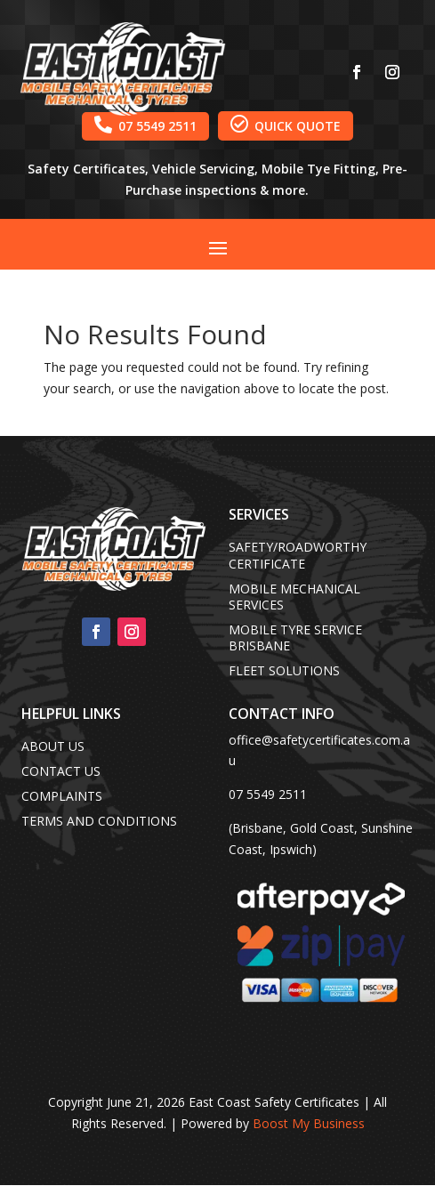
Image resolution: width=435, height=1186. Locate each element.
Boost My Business (309, 1123)
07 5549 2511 (145, 124)
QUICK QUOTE (285, 124)
